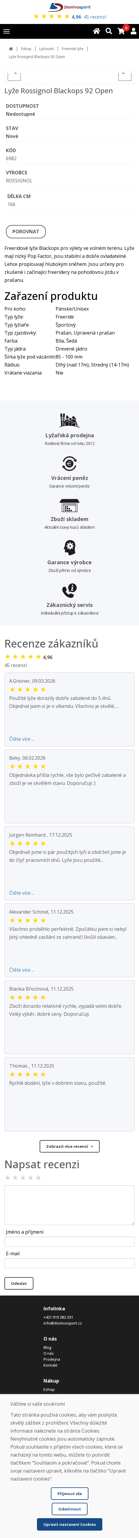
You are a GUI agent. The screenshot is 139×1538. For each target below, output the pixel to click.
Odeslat (19, 1283)
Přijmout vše (69, 1493)
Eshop (26, 48)
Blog (47, 1347)
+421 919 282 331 (58, 1317)
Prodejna (51, 1359)
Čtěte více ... (21, 739)
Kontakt (50, 1365)
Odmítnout (69, 1509)
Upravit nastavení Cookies (69, 1524)
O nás (48, 1353)
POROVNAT (25, 231)
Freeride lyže (72, 48)
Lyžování (46, 48)
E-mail (13, 1253)
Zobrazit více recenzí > (69, 1146)
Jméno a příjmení (24, 1232)
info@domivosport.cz (62, 1323)
